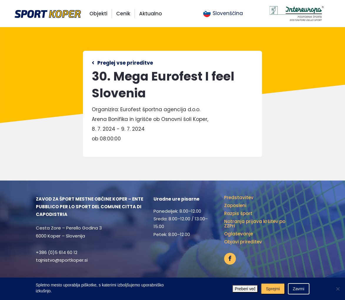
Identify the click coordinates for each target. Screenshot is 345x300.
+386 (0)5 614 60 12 (56, 252)
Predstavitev (239, 197)
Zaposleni (235, 205)
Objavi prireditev (243, 242)
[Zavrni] (338, 289)
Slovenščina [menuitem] (228, 13)
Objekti (98, 13)
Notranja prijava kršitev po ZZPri (254, 223)
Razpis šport (238, 213)
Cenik (123, 13)
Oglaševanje (238, 234)
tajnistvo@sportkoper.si (62, 260)
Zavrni (298, 288)
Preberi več (245, 288)
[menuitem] (223, 13)
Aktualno (150, 13)
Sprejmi (273, 288)
